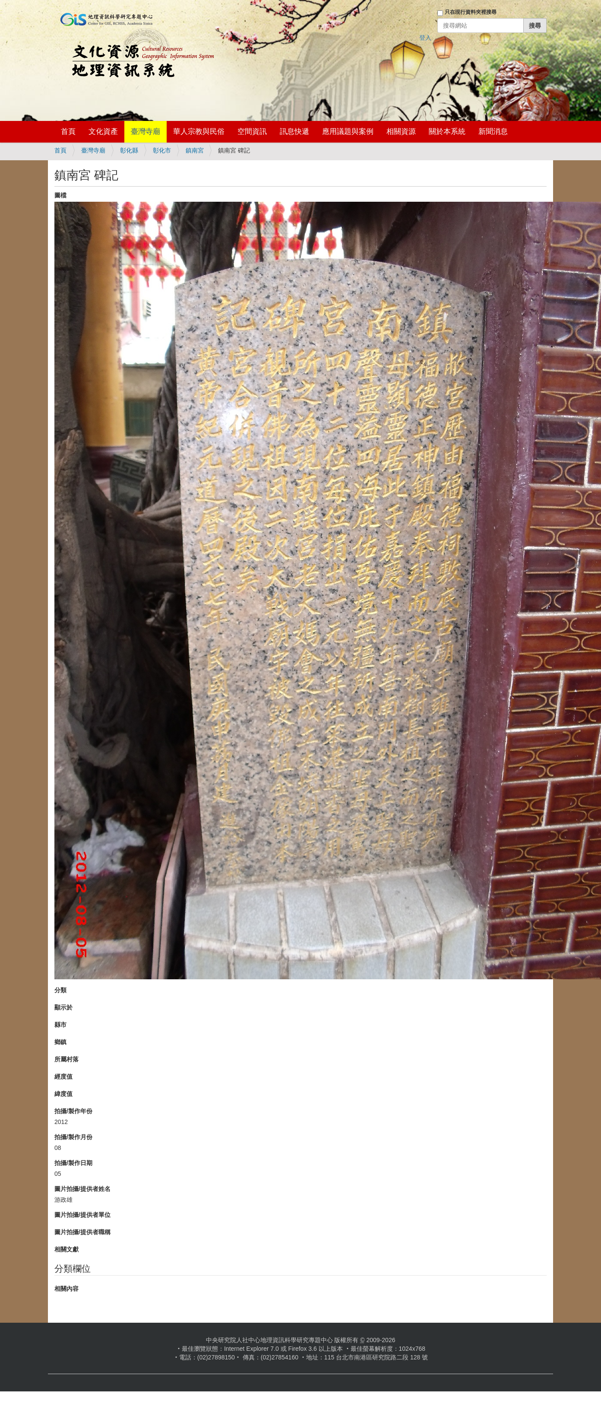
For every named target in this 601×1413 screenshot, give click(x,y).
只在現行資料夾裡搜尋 (471, 12)
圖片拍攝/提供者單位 (82, 1214)
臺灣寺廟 (145, 131)
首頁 (68, 131)
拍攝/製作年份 (73, 1111)
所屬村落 (66, 1059)
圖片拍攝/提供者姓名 (82, 1188)
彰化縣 (129, 150)
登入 (425, 37)
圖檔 (60, 195)
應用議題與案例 (347, 131)
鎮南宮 (195, 150)
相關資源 (401, 131)
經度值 (63, 1076)
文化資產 (103, 131)
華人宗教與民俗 (199, 131)
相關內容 (66, 1288)
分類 (60, 990)
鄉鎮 (60, 1041)
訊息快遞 (294, 131)
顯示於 (63, 1007)
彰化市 (162, 150)
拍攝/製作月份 (73, 1137)
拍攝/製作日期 (73, 1162)
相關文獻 (66, 1249)
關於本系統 (447, 131)
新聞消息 (493, 131)
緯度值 (63, 1093)
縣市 (60, 1024)
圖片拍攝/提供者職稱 (82, 1232)
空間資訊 (252, 131)
